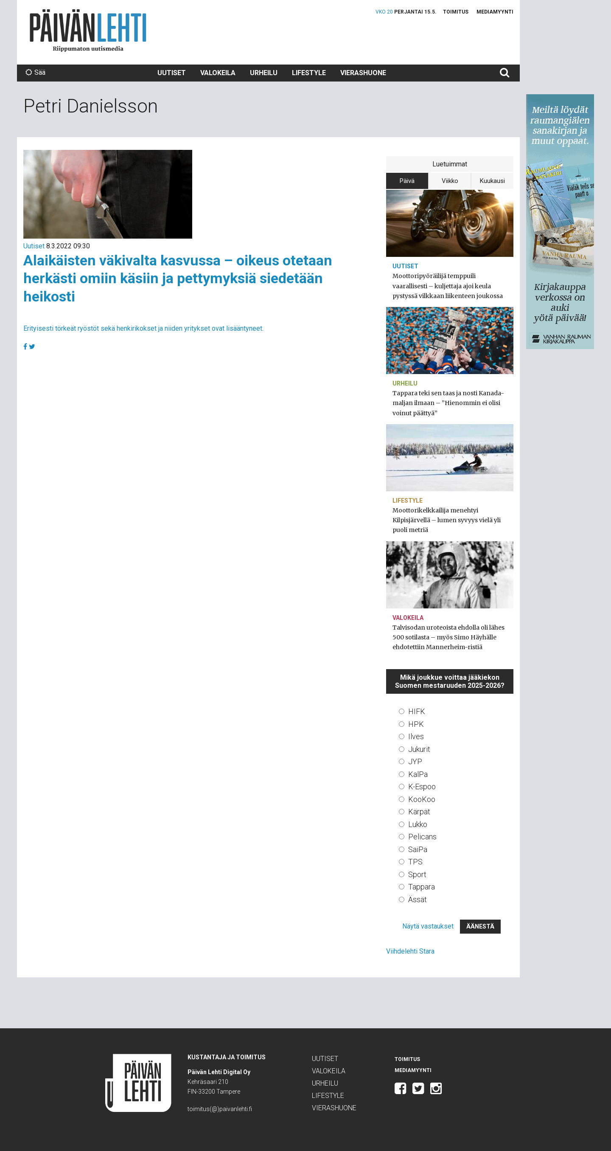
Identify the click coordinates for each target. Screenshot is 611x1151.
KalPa (418, 774)
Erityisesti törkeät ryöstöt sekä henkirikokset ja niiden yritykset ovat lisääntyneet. (143, 328)
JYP (415, 761)
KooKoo (421, 799)
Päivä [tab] (407, 181)
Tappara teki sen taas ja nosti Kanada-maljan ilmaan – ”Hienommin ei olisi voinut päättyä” (448, 402)
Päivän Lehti (88, 30)
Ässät (417, 899)
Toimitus (455, 12)
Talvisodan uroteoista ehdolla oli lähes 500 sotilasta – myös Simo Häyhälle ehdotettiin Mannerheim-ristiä (448, 637)
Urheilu (263, 73)
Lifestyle (309, 73)
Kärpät (419, 811)
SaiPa (417, 849)
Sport (417, 874)
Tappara (421, 886)
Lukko (417, 824)
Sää (35, 72)
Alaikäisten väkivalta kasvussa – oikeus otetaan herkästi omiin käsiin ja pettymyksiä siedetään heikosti (177, 278)
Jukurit (419, 749)
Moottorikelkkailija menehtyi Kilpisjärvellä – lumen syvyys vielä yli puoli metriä (446, 520)
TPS (415, 861)
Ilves (416, 736)
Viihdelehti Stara (410, 951)
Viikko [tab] (450, 181)
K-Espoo (422, 786)
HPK (416, 724)
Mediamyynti (494, 12)
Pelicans (422, 836)
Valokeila (217, 73)
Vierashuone (363, 73)
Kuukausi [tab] (492, 181)
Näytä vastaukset (428, 926)
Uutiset (171, 73)
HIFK (416, 711)
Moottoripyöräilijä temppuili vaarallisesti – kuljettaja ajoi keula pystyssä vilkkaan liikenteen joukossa (447, 285)
